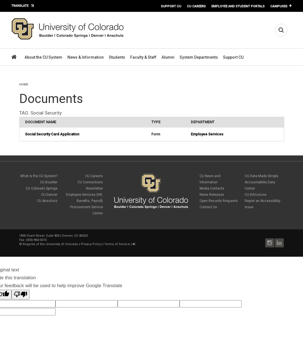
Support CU (171, 6)
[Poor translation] (21, 295)
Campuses (278, 6)
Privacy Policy (91, 244)
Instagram (269, 242)
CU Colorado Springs (41, 188)
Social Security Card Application (52, 134)
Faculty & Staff (143, 57)
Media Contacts (212, 188)
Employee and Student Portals (238, 6)
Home (23, 84)
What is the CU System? (38, 176)
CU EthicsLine (255, 195)
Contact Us (208, 207)
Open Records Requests (219, 201)
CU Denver (49, 195)
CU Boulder (48, 182)
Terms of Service (117, 244)
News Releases (212, 195)
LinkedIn (279, 242)
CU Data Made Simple (261, 176)
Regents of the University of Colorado (50, 244)
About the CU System (43, 57)
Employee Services (207, 134)
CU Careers (196, 6)
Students (117, 57)
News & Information (85, 57)
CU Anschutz (47, 201)
